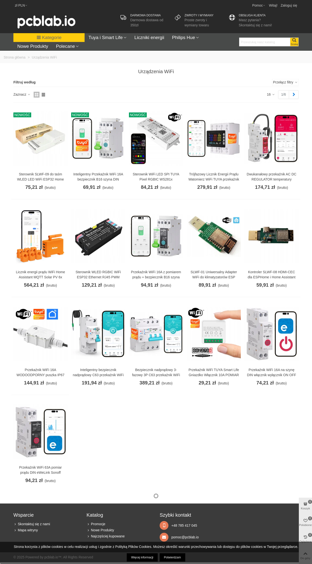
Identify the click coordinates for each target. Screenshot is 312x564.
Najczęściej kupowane (106, 536)
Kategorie (49, 37)
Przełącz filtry (285, 82)
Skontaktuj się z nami (31, 524)
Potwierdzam (172, 557)
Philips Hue (183, 37)
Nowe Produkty (32, 46)
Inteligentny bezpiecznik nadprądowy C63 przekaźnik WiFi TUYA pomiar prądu (98, 375)
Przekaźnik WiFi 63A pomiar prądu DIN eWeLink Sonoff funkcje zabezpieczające (40, 472)
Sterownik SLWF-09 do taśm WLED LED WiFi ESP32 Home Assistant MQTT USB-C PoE (40, 179)
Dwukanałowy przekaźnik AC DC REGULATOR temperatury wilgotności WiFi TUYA (271, 179)
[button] (259, 5)
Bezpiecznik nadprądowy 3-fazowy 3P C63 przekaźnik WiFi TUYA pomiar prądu (156, 375)
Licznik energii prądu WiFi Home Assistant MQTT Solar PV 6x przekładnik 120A (40, 277)
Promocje (96, 524)
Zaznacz (22, 94)
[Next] (294, 94)
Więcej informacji (142, 557)
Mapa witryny (25, 530)
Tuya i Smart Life (105, 37)
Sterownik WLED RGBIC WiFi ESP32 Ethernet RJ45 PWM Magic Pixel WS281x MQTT (98, 277)
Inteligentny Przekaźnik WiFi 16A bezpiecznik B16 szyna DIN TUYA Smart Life (98, 179)
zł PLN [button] (21, 5)
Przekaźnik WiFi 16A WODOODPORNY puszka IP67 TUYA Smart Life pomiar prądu (41, 375)
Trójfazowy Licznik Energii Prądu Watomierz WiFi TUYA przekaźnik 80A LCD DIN (213, 179)
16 (271, 94)
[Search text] (264, 42)
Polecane (65, 46)
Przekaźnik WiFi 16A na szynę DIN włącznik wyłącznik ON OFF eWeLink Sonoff (271, 375)
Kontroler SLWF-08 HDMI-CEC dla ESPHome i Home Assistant (271, 274)
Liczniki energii (149, 37)
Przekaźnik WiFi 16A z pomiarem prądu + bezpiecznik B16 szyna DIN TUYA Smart (156, 277)
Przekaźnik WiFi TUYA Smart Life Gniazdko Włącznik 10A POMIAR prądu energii (213, 375)
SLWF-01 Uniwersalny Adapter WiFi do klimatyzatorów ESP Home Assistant (214, 277)
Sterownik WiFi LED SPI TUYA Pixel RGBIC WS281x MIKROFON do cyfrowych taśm (156, 179)
